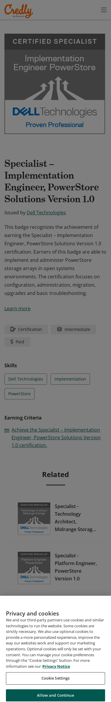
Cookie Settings (55, 685)
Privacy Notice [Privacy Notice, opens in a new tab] (56, 673)
